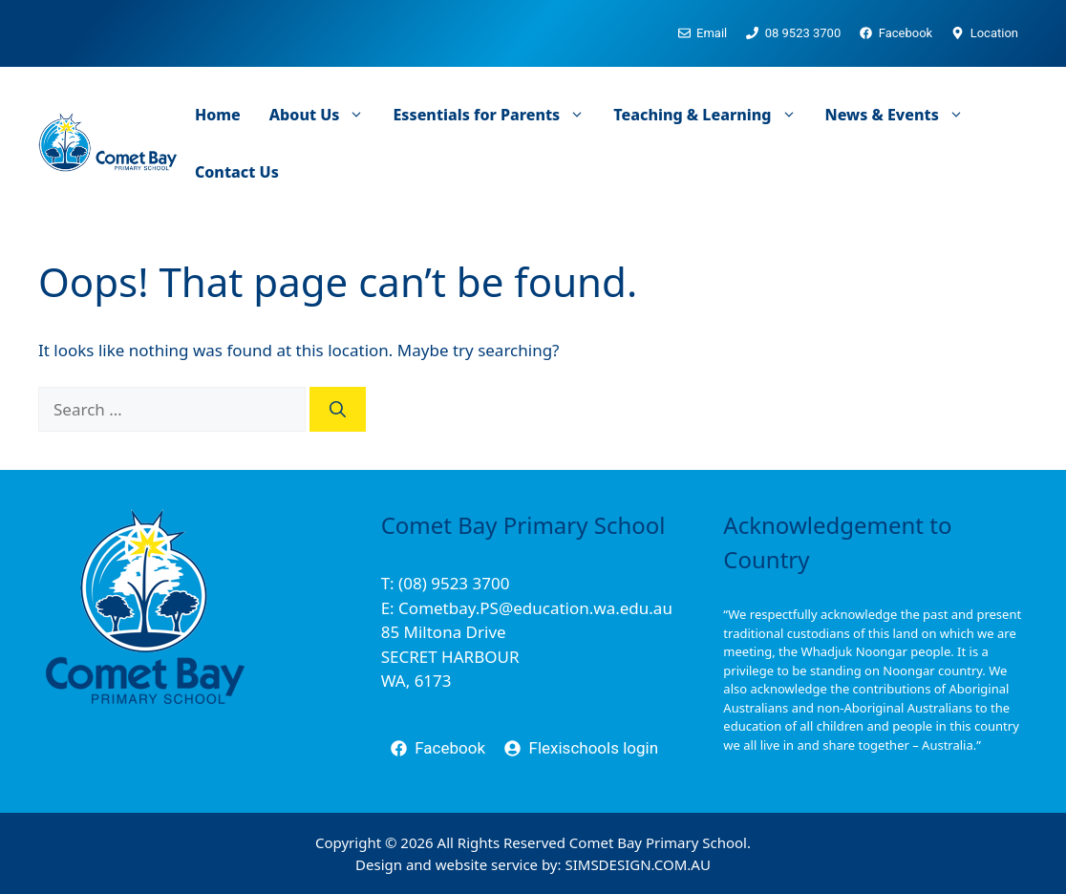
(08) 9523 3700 (453, 583)
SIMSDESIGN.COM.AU (637, 864)
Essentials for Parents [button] (496, 114)
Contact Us (237, 171)
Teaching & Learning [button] (711, 114)
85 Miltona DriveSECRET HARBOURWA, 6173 (450, 656)
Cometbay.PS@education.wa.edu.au (535, 608)
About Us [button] (324, 114)
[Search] (337, 410)
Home (218, 114)
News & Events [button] (901, 114)
